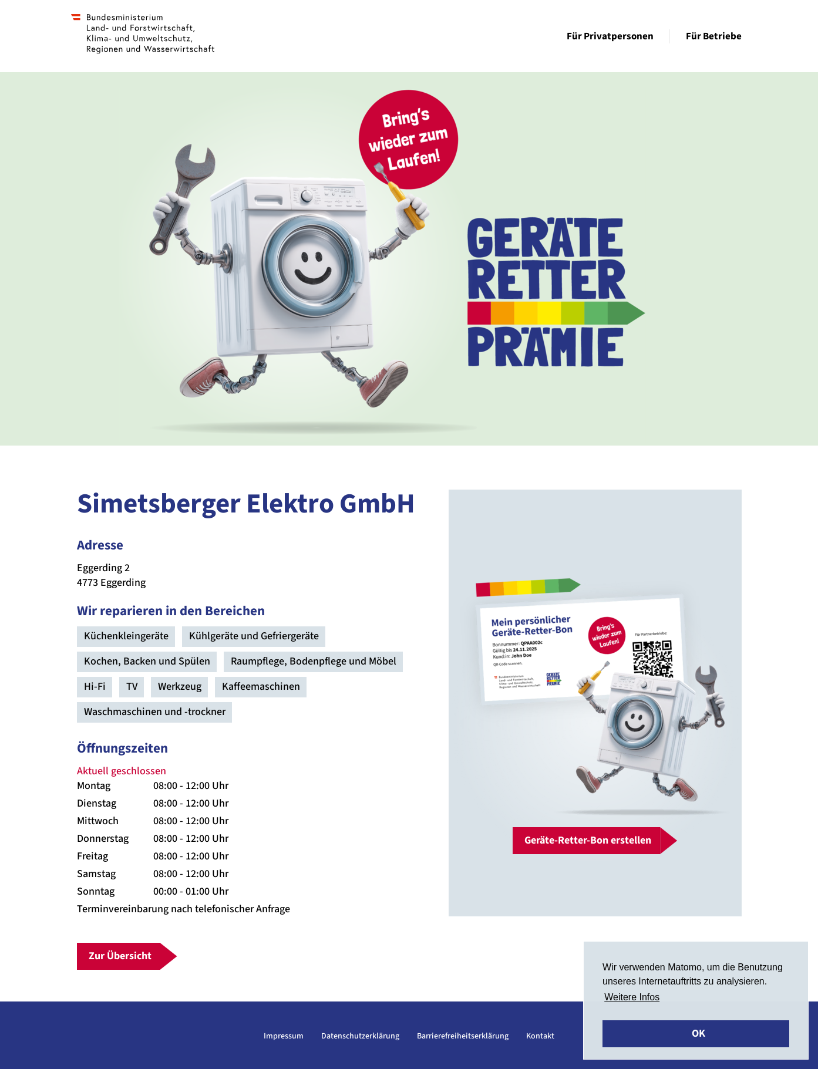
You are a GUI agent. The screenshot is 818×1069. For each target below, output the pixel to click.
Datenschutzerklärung (360, 1036)
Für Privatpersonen (610, 36)
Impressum (284, 1036)
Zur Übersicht (120, 956)
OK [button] (698, 1033)
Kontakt (540, 1036)
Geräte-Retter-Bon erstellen (587, 840)
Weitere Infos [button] (631, 997)
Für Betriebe (714, 36)
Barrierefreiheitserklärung (463, 1036)
